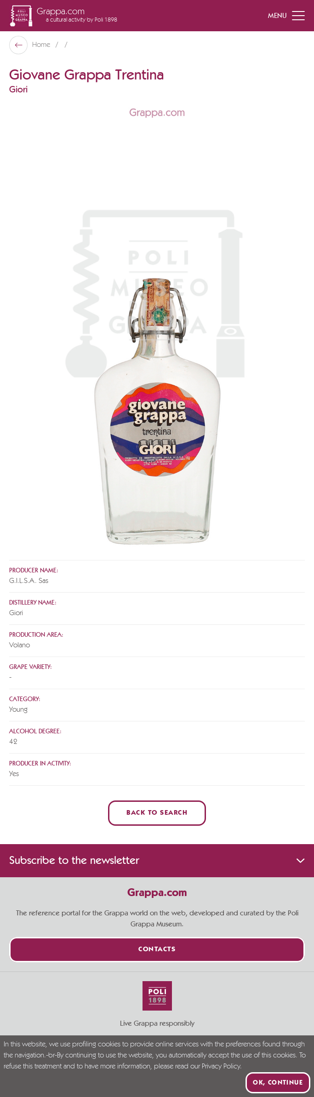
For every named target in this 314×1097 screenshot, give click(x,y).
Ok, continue (278, 1083)
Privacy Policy (221, 1066)
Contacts (157, 949)
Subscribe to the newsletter (157, 860)
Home (42, 45)
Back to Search (157, 813)
